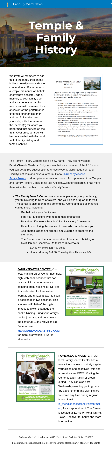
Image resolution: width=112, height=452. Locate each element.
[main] (55, 37)
